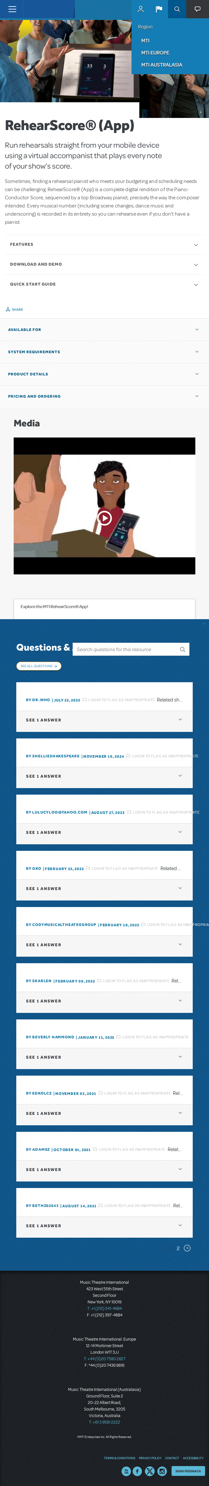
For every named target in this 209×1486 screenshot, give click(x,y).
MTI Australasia (161, 64)
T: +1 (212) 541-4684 (104, 1308)
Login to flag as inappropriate (121, 699)
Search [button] (177, 9)
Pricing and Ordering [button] (34, 396)
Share (17, 309)
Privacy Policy (150, 1458)
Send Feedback (188, 1471)
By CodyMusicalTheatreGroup (61, 924)
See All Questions (36, 666)
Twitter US (150, 1471)
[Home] (36, 9)
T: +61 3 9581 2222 (104, 1422)
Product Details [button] (28, 374)
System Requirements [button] (34, 352)
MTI (145, 40)
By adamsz (38, 1149)
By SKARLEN (39, 981)
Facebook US (137, 1471)
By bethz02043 (42, 1205)
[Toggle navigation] (12, 9)
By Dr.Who (38, 700)
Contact (172, 1458)
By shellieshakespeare (53, 756)
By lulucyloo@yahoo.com (57, 812)
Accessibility (193, 1458)
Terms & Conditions (119, 1458)
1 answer (43, 720)
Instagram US (162, 1471)
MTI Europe (155, 52)
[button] (159, 9)
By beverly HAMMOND (50, 1037)
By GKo (33, 868)
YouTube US (126, 1471)
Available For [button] (24, 329)
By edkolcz (39, 1093)
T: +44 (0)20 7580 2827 (105, 1359)
